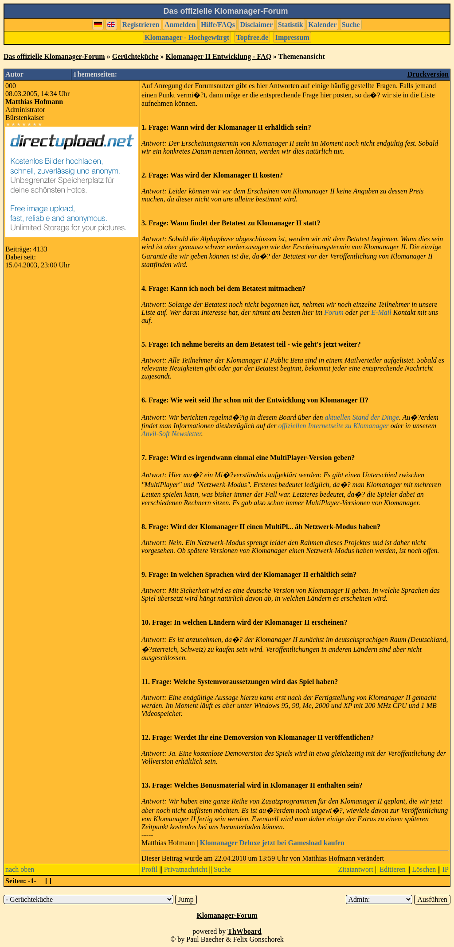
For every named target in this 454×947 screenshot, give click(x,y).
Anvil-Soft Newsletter (171, 433)
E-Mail (381, 312)
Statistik (290, 24)
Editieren (393, 869)
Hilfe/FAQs (218, 24)
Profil (149, 869)
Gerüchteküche (135, 56)
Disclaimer (256, 24)
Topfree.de (252, 37)
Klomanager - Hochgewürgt (187, 37)
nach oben (19, 869)
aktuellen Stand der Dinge (362, 417)
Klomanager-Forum (226, 915)
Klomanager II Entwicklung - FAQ (219, 56)
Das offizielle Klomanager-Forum (54, 56)
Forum (334, 312)
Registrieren (140, 24)
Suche (351, 24)
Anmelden (180, 24)
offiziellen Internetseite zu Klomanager (333, 425)
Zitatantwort (355, 869)
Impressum (292, 37)
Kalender (322, 24)
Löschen (424, 869)
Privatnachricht (185, 869)
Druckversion (428, 74)
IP (445, 869)
